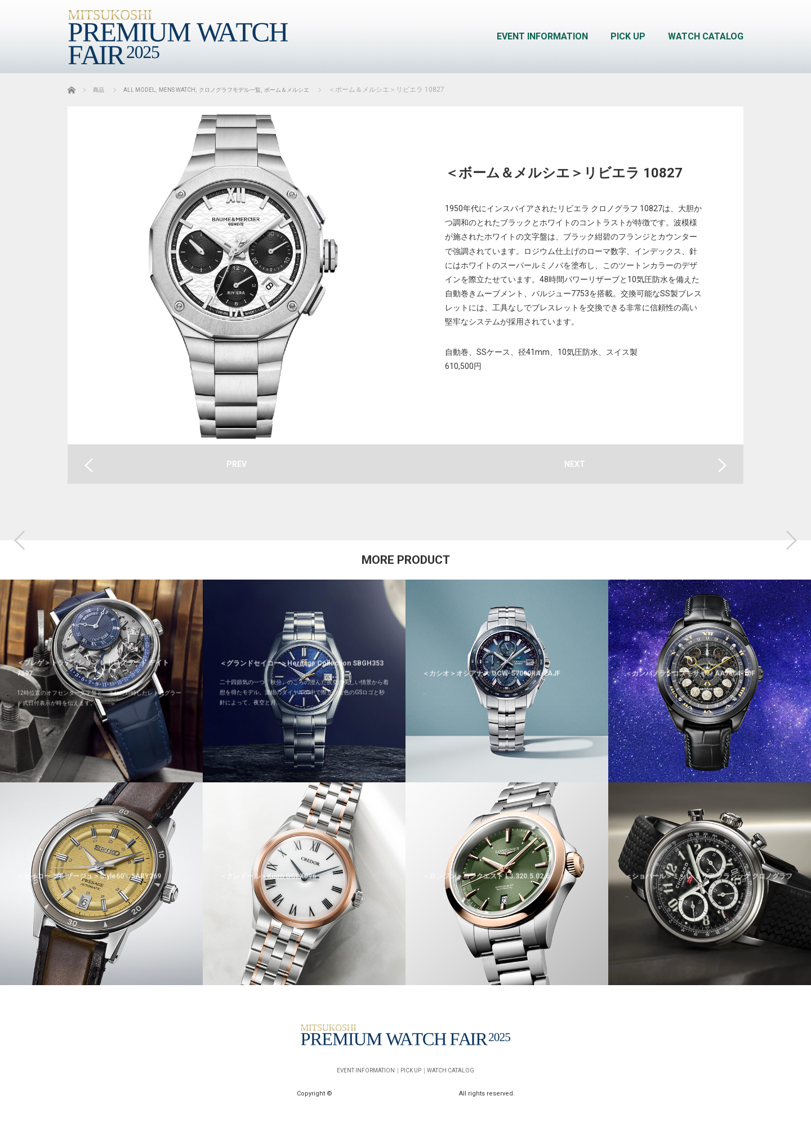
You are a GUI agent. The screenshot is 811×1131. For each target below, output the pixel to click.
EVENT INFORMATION (542, 36)
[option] (101, 782)
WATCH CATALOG (705, 36)
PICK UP (628, 36)
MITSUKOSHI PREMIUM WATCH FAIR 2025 (396, 1088)
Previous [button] (19, 540)
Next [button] (791, 540)
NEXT (574, 464)
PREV (236, 464)
